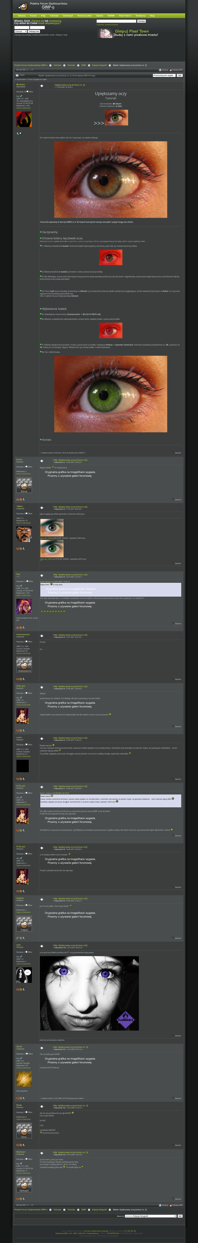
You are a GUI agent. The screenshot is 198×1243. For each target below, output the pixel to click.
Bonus (19, 459)
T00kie (19, 506)
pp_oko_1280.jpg (47, 538)
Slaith (19, 1046)
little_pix (20, 686)
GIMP (83, 65)
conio (19, 737)
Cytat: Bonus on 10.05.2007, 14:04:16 (55, 581)
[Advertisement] (72, 52)
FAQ (43, 16)
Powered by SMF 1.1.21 (64, 1233)
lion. (18, 574)
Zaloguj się (37, 21)
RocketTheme (113, 1233)
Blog (152, 16)
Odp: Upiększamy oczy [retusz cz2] (70, 460)
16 (32, 69)
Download (68, 16)
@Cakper (20, 84)
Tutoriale (54, 16)
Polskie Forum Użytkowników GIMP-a (30, 65)
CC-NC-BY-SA (130, 1231)
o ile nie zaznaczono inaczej (96, 1231)
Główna (22, 16)
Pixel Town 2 (125, 16)
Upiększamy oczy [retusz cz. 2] (70, 85)
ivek (18, 945)
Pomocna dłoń (84, 16)
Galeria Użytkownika (23, 108)
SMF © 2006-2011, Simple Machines (86, 1233)
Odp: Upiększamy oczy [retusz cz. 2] (70, 1047)
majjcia (20, 898)
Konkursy (140, 16)
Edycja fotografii (99, 65)
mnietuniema (23, 634)
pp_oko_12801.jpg (47, 559)
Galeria (99, 16)
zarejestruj (55, 21)
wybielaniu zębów (76, 241)
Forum (33, 16)
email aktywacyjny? (49, 23)
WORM (111, 16)
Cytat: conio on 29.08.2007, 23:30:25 (54, 793)
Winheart (21, 1152)
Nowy (19, 1105)
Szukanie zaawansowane (107, 24)
